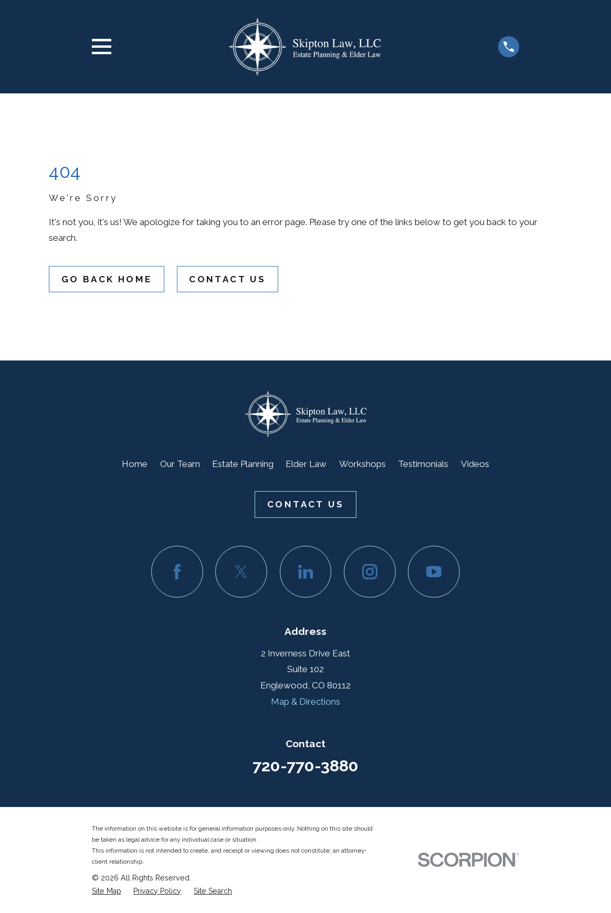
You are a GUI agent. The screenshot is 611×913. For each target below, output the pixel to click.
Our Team (180, 464)
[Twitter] (241, 572)
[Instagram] (370, 572)
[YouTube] (434, 572)
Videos (475, 464)
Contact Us (227, 279)
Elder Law (306, 464)
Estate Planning (242, 464)
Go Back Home (106, 279)
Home (135, 464)
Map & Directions (305, 701)
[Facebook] (177, 572)
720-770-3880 (305, 765)
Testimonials (423, 464)
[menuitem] (106, 891)
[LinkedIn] (306, 572)
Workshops (362, 464)
